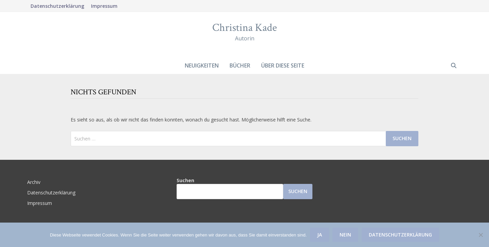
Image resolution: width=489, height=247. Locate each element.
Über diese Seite (282, 65)
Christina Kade (244, 28)
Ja (319, 234)
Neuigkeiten (202, 65)
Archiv (33, 182)
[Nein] (480, 234)
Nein (345, 234)
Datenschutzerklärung (57, 6)
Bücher (240, 65)
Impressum (104, 6)
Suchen (185, 180)
